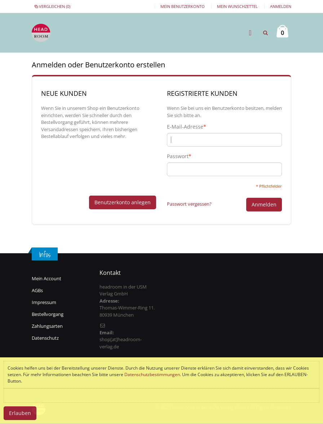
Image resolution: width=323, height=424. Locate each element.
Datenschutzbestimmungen (152, 374)
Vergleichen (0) (52, 6)
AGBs (37, 290)
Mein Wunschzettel (237, 6)
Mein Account (46, 278)
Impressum (44, 302)
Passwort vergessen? (189, 204)
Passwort (178, 156)
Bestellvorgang (47, 314)
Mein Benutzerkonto (182, 6)
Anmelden (280, 6)
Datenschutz (45, 338)
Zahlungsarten (47, 326)
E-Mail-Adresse (185, 126)
